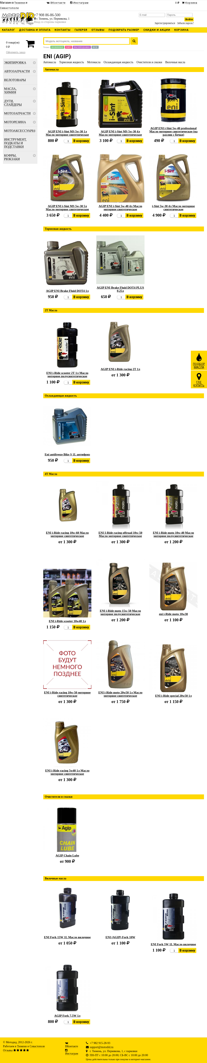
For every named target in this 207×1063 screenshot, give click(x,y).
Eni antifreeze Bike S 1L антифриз (67, 454)
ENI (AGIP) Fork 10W (120, 937)
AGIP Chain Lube (67, 855)
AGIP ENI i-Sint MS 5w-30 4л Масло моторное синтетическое (120, 133)
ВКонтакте (71, 1046)
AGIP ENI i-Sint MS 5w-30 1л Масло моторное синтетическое (67, 133)
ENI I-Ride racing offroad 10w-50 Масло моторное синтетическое (120, 534)
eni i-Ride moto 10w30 (173, 614)
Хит (68, 47)
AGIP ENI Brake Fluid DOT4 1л (67, 290)
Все (95, 47)
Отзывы (8, 1050)
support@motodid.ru (101, 1047)
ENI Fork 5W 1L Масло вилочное (173, 944)
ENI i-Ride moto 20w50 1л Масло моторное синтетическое (120, 694)
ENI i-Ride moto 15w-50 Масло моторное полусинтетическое (120, 612)
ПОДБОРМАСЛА (199, 361)
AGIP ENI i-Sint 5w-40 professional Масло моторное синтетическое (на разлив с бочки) (173, 131)
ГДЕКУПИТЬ (198, 380)
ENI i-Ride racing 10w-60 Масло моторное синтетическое (67, 534)
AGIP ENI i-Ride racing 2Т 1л (120, 369)
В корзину (81, 141)
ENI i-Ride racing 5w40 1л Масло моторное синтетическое (67, 772)
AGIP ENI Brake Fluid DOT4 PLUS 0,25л (120, 289)
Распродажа (82, 47)
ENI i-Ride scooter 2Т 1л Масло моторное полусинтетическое (67, 374)
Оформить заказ (15, 52)
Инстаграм (71, 1053)
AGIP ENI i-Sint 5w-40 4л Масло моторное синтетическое (120, 207)
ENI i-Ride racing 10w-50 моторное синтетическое (67, 694)
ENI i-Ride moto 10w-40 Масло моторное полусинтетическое (173, 534)
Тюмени (22, 1046)
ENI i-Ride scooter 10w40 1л (67, 621)
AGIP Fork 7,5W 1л (67, 1015)
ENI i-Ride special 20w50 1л (173, 695)
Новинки (57, 47)
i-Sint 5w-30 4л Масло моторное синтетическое (173, 207)
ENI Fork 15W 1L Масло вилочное (67, 937)
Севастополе (37, 1046)
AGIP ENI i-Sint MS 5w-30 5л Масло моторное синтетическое (67, 207)
